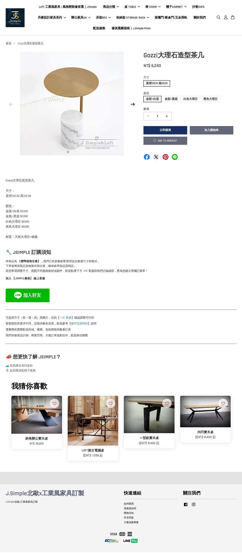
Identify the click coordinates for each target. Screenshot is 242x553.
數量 (146, 110)
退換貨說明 (130, 509)
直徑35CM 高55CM (157, 84)
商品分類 (111, 7)
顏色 (146, 94)
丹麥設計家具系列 (52, 18)
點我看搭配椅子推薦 (23, 371)
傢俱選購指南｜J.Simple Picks (131, 29)
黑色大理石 (210, 100)
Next (132, 105)
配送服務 (99, 29)
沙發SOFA (198, 7)
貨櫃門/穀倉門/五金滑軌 (171, 18)
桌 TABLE (132, 7)
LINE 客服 (65, 318)
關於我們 (200, 18)
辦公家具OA (81, 18)
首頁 (8, 44)
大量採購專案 (131, 523)
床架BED (103, 18)
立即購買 (165, 131)
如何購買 (129, 504)
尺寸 (146, 78)
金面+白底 (152, 100)
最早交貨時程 (79, 324)
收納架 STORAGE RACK (132, 18)
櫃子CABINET (176, 7)
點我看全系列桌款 (21, 366)
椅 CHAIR (153, 7)
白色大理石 (190, 100)
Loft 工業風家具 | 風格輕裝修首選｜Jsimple (68, 7)
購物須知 (129, 513)
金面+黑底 (171, 100)
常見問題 (129, 518)
